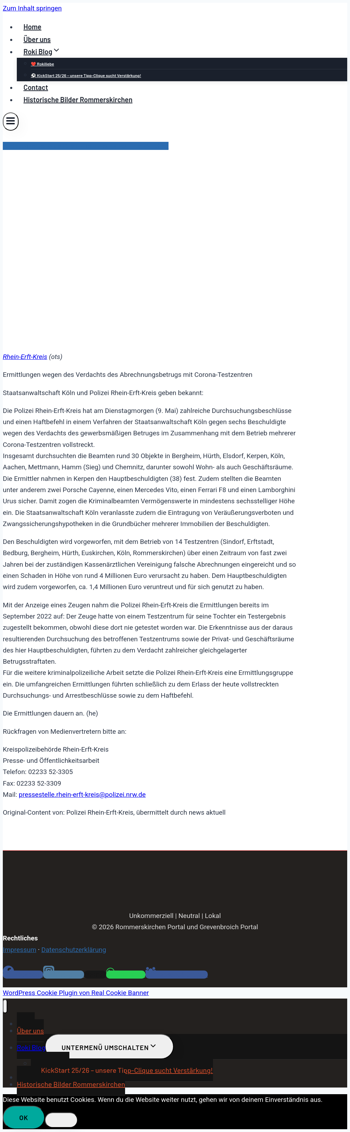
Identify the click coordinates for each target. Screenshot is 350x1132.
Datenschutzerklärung (73, 950)
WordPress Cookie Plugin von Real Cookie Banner (76, 993)
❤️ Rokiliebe (42, 63)
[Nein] (61, 1120)
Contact (35, 87)
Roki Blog (31, 1047)
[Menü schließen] (5, 1006)
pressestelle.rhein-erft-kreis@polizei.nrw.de (82, 795)
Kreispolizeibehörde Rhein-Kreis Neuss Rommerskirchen (86, 146)
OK (23, 1117)
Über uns (37, 39)
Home (32, 26)
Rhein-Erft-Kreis (25, 357)
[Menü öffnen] (11, 121)
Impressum (19, 950)
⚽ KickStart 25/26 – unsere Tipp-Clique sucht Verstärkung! (86, 75)
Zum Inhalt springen (32, 8)
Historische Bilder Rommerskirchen (77, 99)
